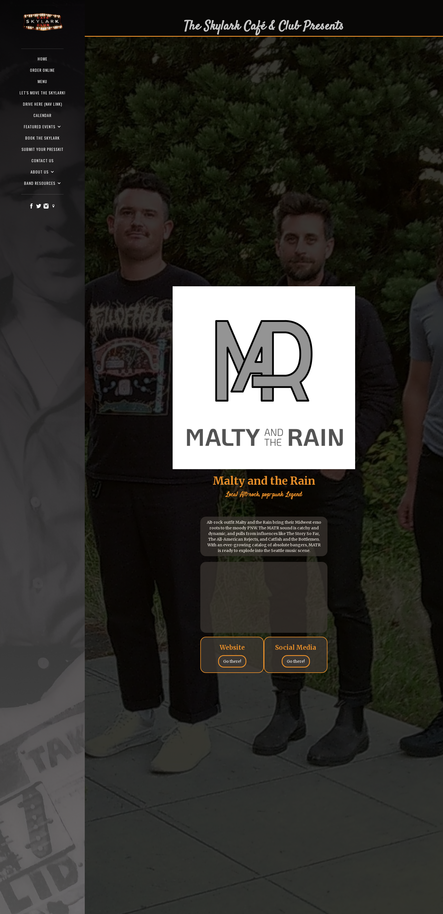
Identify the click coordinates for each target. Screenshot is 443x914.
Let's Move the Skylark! (42, 93)
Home (42, 59)
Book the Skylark (42, 138)
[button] (42, 126)
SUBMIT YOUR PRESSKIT (42, 149)
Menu (42, 81)
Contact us (42, 160)
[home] (42, 22)
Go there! (232, 661)
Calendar (42, 115)
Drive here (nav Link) (42, 104)
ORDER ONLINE (42, 70)
